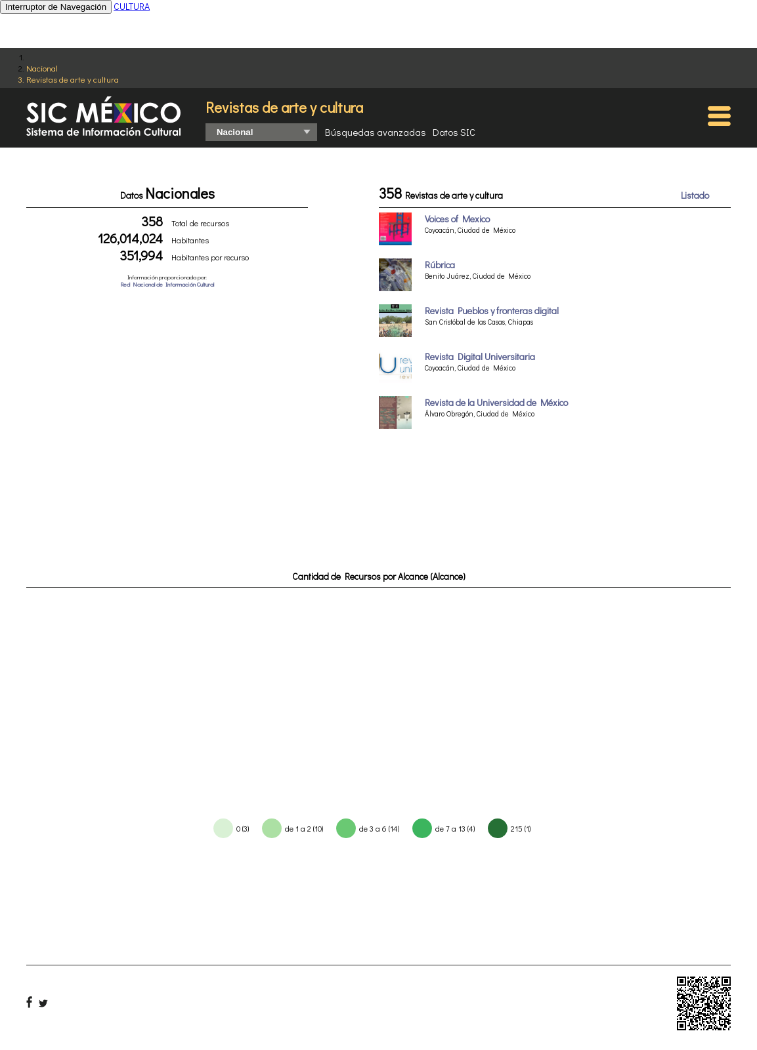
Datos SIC (454, 131)
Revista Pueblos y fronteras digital (492, 310)
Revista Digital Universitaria (480, 356)
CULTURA (132, 6)
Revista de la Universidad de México (496, 402)
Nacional (42, 67)
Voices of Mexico (457, 218)
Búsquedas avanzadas (375, 131)
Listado (695, 195)
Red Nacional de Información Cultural (167, 284)
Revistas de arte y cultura (72, 79)
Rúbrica (440, 264)
